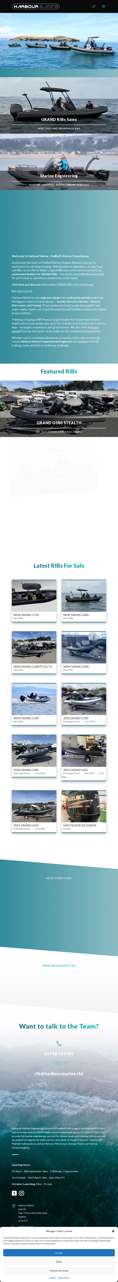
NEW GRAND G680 (76, 615)
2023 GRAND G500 (75, 718)
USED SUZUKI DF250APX (79, 825)
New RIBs (18, 618)
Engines (67, 828)
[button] (113, 1231)
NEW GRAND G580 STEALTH (32, 666)
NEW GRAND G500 (76, 666)
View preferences (59, 1270)
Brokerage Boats (71, 721)
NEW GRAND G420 (26, 718)
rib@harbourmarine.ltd (59, 1073)
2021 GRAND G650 (25, 825)
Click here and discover (26, 284)
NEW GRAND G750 (26, 615)
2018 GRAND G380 (25, 770)
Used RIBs (89, 721)
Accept (59, 1252)
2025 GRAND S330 (75, 770)
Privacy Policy (63, 1277)
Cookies (52, 1277)
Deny (59, 1261)
